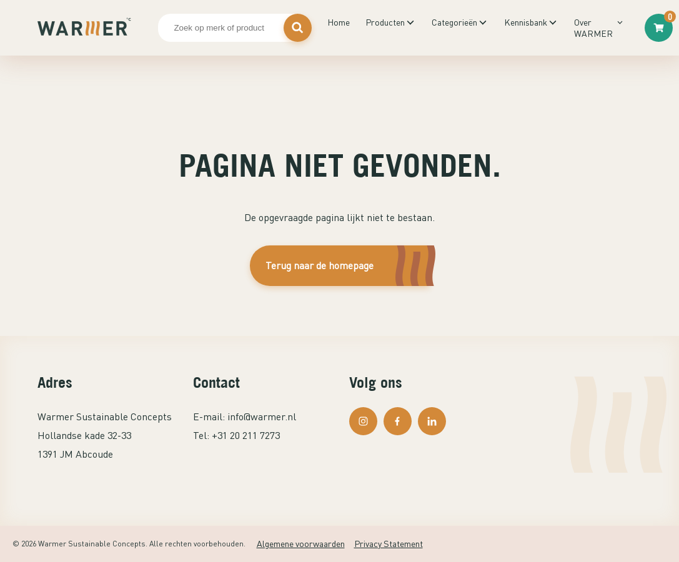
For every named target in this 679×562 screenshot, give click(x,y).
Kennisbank (525, 22)
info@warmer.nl (261, 416)
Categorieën (454, 22)
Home (338, 22)
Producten (385, 22)
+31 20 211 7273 (246, 435)
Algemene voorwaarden (301, 543)
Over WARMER (593, 28)
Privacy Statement (388, 543)
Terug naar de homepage (319, 265)
